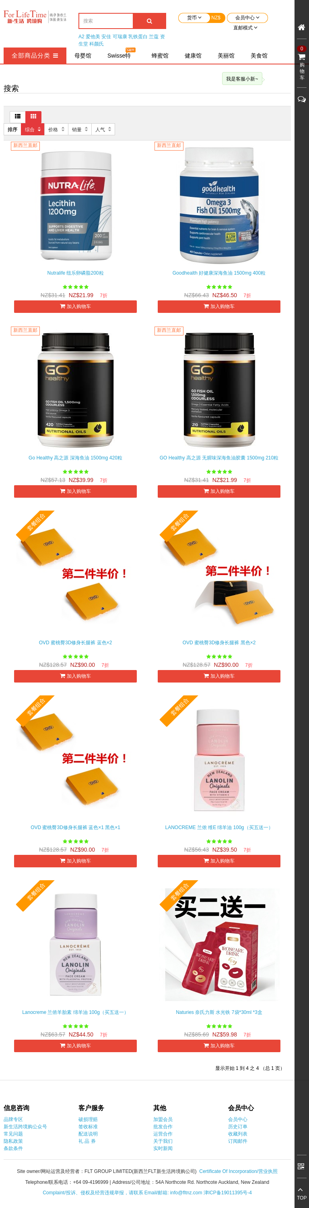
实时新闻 (163, 1148)
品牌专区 (13, 1119)
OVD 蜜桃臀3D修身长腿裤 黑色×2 (219, 642)
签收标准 (88, 1126)
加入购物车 (75, 306)
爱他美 (93, 36)
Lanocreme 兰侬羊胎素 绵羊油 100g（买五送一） (75, 1012)
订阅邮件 (237, 1141)
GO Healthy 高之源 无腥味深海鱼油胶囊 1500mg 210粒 (219, 458)
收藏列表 (237, 1134)
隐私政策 (13, 1141)
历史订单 (237, 1126)
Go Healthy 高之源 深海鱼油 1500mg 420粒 (75, 458)
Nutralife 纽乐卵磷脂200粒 (75, 273)
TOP (302, 1198)
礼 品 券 (87, 1141)
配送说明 (88, 1134)
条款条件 (13, 1148)
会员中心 (237, 1119)
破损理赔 (88, 1119)
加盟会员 (163, 1119)
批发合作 (163, 1126)
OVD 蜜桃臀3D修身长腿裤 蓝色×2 (75, 642)
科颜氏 (96, 44)
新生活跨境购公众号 (25, 1126)
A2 (81, 36)
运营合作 (163, 1134)
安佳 (106, 36)
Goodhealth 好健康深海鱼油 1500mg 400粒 (219, 273)
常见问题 (13, 1134)
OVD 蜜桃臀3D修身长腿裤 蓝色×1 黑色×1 (75, 827)
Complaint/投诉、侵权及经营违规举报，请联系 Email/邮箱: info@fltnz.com (123, 1193)
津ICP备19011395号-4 (228, 1193)
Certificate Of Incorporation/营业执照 (238, 1171)
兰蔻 (154, 36)
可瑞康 (120, 36)
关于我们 (163, 1141)
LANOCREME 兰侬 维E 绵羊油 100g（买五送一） (219, 827)
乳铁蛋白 (138, 36)
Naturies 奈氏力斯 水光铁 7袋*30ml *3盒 (219, 1012)
